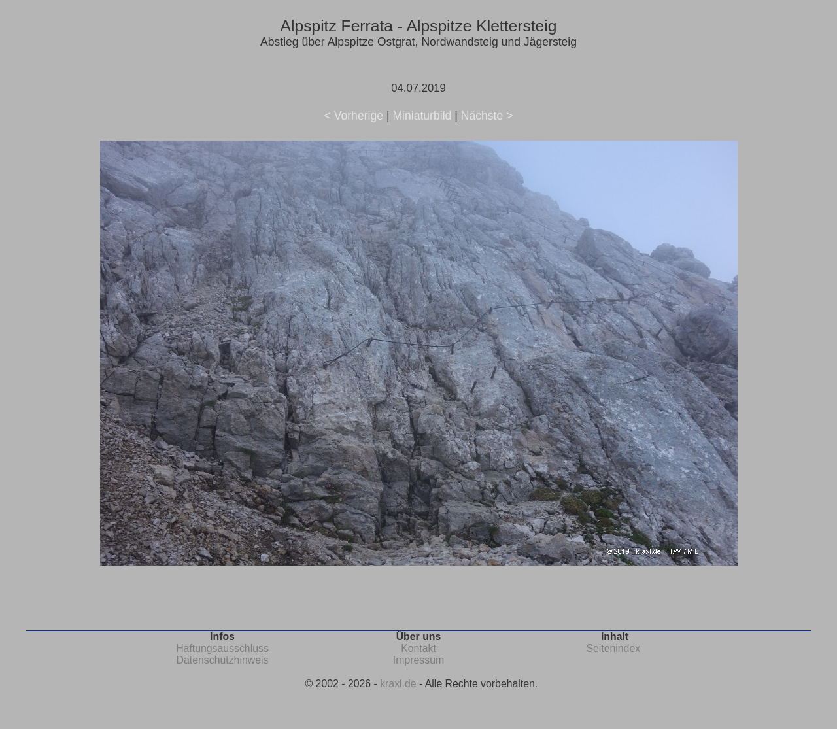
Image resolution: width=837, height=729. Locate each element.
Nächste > (487, 115)
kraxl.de (398, 683)
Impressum (418, 660)
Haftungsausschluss (222, 648)
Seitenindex (613, 648)
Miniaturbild (421, 115)
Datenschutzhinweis (223, 660)
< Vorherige (353, 115)
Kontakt (418, 648)
